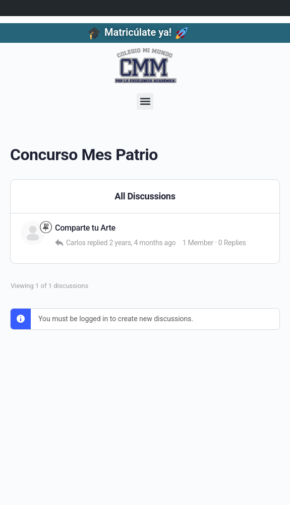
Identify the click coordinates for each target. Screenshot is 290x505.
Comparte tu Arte (85, 228)
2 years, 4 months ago (142, 243)
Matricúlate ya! (138, 32)
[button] (145, 101)
